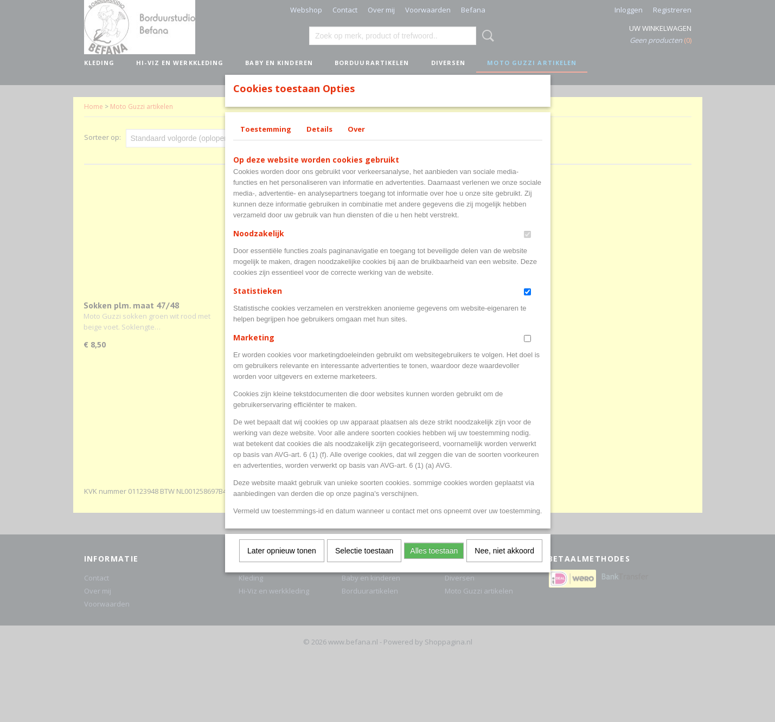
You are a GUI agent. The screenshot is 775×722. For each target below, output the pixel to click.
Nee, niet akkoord (504, 564)
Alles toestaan (434, 564)
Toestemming (265, 143)
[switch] (527, 248)
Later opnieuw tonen (281, 564)
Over (356, 143)
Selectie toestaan (364, 564)
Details (319, 143)
